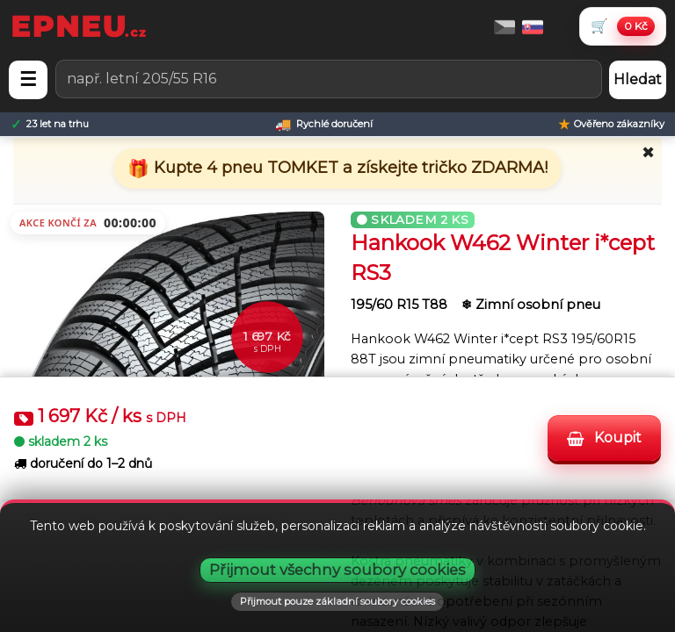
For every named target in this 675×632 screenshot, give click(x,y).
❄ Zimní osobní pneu (530, 304)
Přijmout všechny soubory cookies (337, 569)
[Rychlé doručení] (323, 124)
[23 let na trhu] (50, 124)
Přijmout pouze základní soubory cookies (337, 601)
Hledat (637, 79)
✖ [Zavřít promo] (648, 153)
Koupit (604, 438)
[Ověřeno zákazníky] (611, 124)
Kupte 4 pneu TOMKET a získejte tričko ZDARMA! (348, 167)
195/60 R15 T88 (401, 304)
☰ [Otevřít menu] (28, 79)
